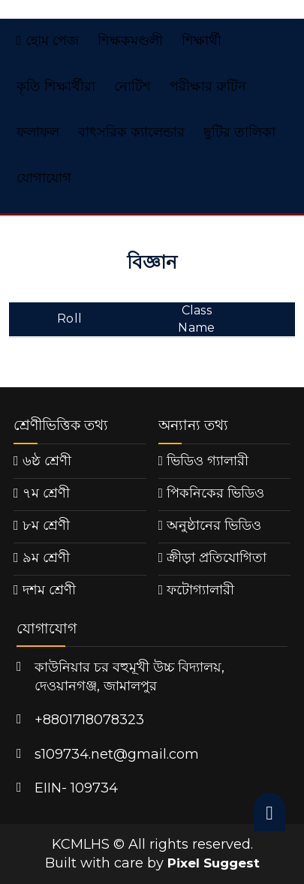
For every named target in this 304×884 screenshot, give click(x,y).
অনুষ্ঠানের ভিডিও (214, 525)
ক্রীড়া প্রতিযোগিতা (216, 557)
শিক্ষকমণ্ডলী (130, 40)
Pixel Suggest (213, 862)
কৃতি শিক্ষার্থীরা (56, 86)
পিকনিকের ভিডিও (215, 493)
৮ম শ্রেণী (46, 525)
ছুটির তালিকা (239, 132)
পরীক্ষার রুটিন (208, 86)
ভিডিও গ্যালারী (207, 461)
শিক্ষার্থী (201, 40)
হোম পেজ (48, 40)
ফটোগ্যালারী (200, 590)
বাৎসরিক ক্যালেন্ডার (131, 132)
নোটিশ (132, 86)
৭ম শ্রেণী (46, 493)
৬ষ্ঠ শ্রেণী (47, 461)
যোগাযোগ (44, 178)
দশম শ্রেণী (49, 590)
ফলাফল (38, 132)
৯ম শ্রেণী (46, 557)
